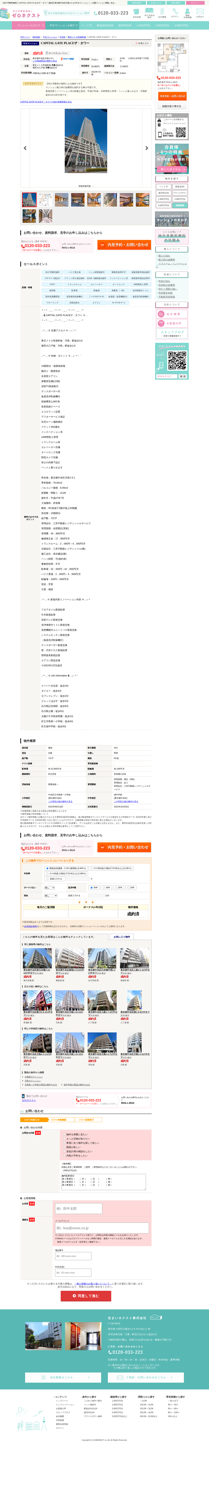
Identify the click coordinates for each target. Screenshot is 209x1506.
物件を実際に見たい (69, 1134)
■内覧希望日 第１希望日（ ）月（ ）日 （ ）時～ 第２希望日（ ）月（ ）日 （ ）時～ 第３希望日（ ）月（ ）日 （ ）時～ (102, 1183)
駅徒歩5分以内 (90, 1411)
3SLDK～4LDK (146, 1415)
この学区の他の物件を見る (60, 801)
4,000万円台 (117, 1415)
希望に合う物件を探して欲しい (75, 1143)
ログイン (60, 1431)
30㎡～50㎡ (173, 1408)
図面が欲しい (65, 1147)
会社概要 (60, 1419)
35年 (94, 887)
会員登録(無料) (31, 926)
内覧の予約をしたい (69, 1155)
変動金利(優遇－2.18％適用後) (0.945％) (66, 868)
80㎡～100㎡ (174, 1415)
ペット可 (164, 186)
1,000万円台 (163, 199)
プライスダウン (180, 193)
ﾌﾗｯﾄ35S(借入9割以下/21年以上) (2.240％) (110, 868)
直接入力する (55, 879)
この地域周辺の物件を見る (45, 61)
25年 (118, 887)
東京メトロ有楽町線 (77, 37)
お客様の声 (61, 1411)
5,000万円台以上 (119, 1419)
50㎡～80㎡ (173, 1411)
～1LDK (143, 1404)
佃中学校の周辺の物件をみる (77, 1085)
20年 (131, 887)
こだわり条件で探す (93, 1404)
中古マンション (50, 37)
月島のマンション (33, 1081)
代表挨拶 (60, 1423)
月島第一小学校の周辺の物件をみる (41, 1085)
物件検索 (136, 3)
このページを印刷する (173, 119)
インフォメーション (65, 1408)
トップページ (62, 1404)
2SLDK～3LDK (146, 1411)
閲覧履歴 (175, 3)
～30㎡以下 (173, 1404)
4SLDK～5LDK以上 (148, 1419)
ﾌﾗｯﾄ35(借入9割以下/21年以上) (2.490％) (66, 873)
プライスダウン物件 (93, 1419)
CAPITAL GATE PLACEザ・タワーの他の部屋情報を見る (46, 102)
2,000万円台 (180, 199)
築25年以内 (163, 193)
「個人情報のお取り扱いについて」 (93, 1286)
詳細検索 (180, 205)
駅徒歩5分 (180, 186)
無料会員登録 (62, 1427)
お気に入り (156, 3)
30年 (106, 887)
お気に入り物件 (122, 936)
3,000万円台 (163, 205)
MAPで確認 (67, 59)
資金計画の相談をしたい (71, 1151)
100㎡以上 (172, 1419)
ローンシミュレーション (174, 123)
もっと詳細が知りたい (70, 1138)
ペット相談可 (90, 1408)
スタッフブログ (63, 1415)
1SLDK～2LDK (146, 1408)
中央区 (62, 37)
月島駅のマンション (34, 1077)
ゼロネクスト (29, 1100)
